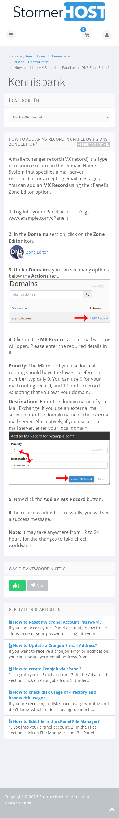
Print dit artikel (93, 144)
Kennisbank (61, 56)
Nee (37, 585)
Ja (17, 585)
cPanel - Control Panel (32, 61)
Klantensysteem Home (27, 56)
